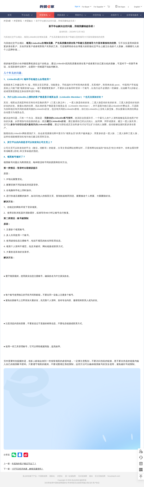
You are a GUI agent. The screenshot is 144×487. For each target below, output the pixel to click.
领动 (91, 476)
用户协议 (96, 483)
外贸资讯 (18, 21)
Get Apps (122, 7)
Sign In (77, 7)
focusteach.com (113, 476)
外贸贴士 (29, 21)
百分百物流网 (100, 476)
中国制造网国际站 (60, 483)
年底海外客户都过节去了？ (24, 463)
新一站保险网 (70, 476)
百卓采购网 (82, 476)
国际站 (52, 476)
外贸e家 (47, 6)
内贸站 (60, 476)
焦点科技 (75, 480)
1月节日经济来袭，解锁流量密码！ (27, 469)
